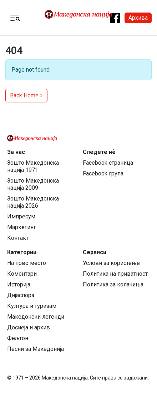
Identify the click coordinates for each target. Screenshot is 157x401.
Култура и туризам (31, 306)
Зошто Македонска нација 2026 (33, 202)
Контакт (18, 238)
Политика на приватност (115, 273)
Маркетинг (21, 227)
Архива (138, 17)
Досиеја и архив (28, 327)
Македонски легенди (35, 316)
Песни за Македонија (35, 349)
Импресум (21, 216)
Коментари (22, 273)
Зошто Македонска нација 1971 (33, 166)
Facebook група (103, 173)
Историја (18, 284)
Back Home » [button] (26, 95)
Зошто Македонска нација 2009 (33, 184)
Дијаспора (20, 295)
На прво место (26, 263)
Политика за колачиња (113, 284)
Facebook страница (108, 162)
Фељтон (17, 338)
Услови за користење (111, 263)
